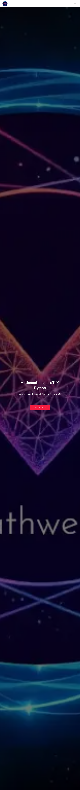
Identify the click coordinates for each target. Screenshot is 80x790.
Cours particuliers (40, 407)
